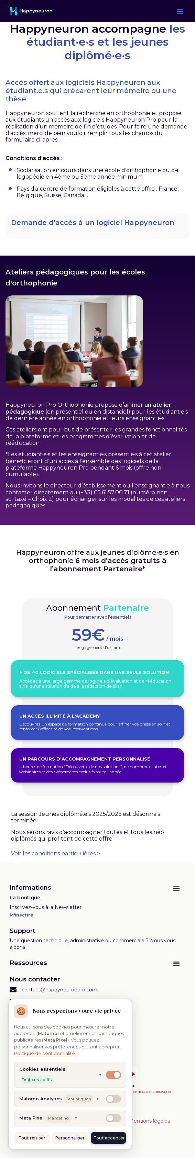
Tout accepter (109, 1138)
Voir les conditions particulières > (55, 853)
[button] (180, 11)
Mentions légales (149, 1121)
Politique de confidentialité (44, 1053)
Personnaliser (70, 1138)
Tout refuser (32, 1138)
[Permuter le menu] (176, 888)
